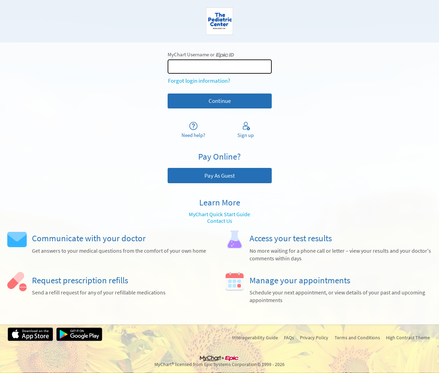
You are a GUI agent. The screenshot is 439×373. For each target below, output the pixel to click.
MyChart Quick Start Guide (219, 214)
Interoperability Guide (255, 337)
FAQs (289, 337)
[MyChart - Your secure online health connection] (219, 21)
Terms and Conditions (357, 337)
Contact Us (219, 221)
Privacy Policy (314, 337)
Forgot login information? (199, 80)
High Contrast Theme (408, 337)
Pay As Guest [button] (219, 175)
